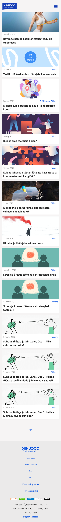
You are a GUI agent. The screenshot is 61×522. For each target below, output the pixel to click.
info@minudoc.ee (30, 516)
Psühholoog (45, 101)
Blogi (31, 471)
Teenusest (30, 457)
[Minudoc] (9, 6)
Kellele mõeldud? (30, 464)
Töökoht (54, 69)
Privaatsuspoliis (31, 490)
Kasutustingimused (30, 484)
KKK (31, 477)
